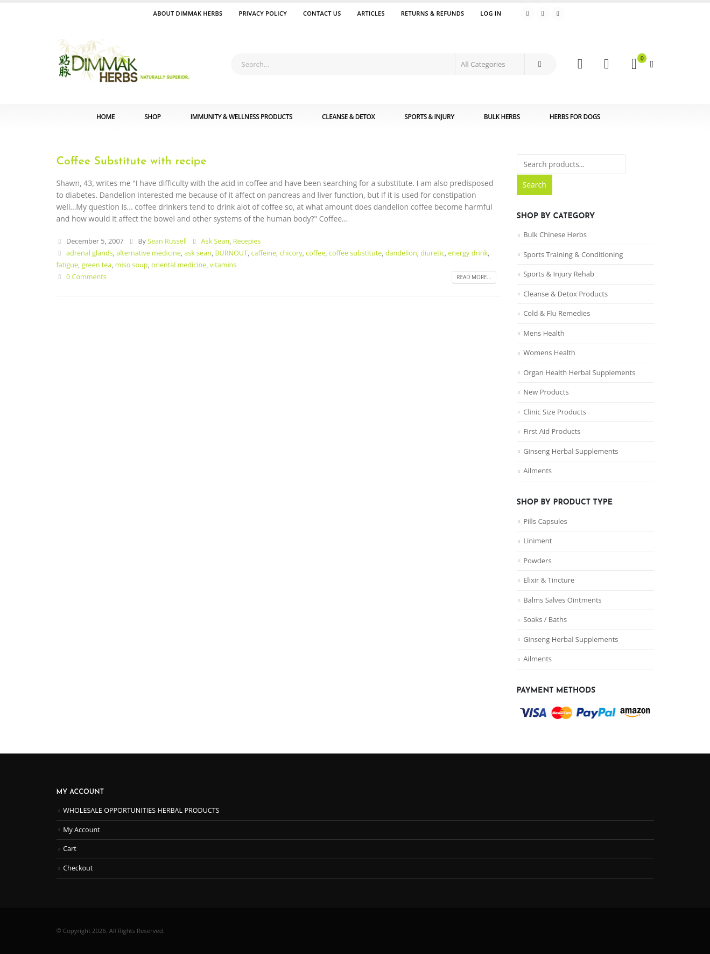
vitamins (223, 264)
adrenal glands (89, 253)
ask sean (198, 253)
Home (105, 116)
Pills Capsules (545, 521)
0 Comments (86, 276)
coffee (315, 253)
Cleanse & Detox (348, 116)
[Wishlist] (606, 64)
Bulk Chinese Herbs (555, 234)
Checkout (78, 868)
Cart (69, 848)
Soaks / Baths (545, 619)
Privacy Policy (262, 13)
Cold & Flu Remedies (556, 313)
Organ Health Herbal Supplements (579, 372)
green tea (97, 264)
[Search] (540, 64)
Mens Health (544, 333)
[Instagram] (558, 13)
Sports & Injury (429, 116)
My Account (81, 829)
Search (534, 184)
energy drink (468, 253)
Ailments (537, 470)
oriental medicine (178, 264)
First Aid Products (551, 431)
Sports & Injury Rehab (558, 274)
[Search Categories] (490, 64)
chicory (291, 253)
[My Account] (580, 64)
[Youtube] (543, 13)
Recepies (247, 241)
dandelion (401, 253)
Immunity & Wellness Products (241, 116)
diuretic (432, 253)
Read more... (473, 277)
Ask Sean (215, 241)
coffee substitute (355, 253)
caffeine (263, 253)
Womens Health (549, 352)
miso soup (131, 264)
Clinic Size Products (554, 412)
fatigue (68, 264)
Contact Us (322, 13)
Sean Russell (167, 241)
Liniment (537, 540)
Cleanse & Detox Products (565, 294)
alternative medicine (148, 253)
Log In (490, 13)
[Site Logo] (124, 64)
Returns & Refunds (433, 13)
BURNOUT (231, 253)
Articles (371, 13)
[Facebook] (528, 13)
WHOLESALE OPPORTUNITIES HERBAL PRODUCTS (141, 810)
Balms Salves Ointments (562, 600)
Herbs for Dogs (575, 116)
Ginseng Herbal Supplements (570, 451)
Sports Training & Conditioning (573, 254)
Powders (537, 560)
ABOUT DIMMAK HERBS (188, 13)
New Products (545, 392)
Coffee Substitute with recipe (132, 161)
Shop (152, 116)
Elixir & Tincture (548, 580)
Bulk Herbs (502, 116)
